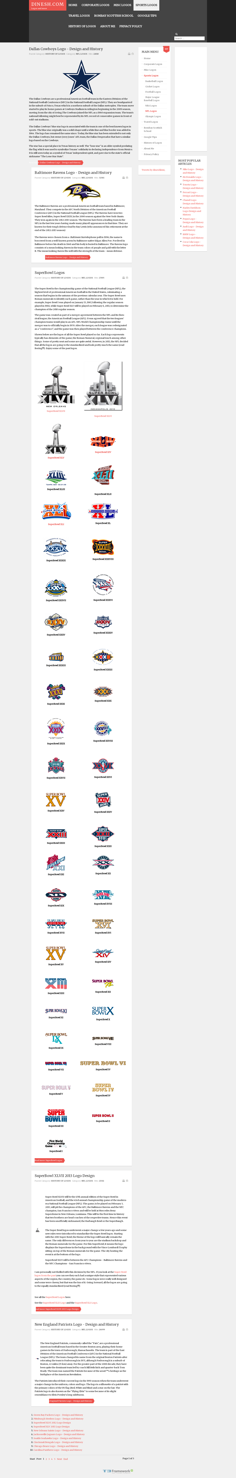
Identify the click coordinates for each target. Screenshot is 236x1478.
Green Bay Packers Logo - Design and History (58, 1415)
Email (132, 53)
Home (147, 58)
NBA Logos (151, 105)
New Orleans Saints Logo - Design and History (58, 1430)
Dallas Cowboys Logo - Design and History (66, 49)
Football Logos (153, 92)
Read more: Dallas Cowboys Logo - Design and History (54, 162)
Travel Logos (151, 122)
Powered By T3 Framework (118, 1471)
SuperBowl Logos (50, 272)
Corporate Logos (153, 64)
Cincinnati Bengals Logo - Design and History (58, 1442)
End (65, 1459)
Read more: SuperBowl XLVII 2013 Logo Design (57, 1309)
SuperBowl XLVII (56, 411)
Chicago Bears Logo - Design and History (56, 1446)
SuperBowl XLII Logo (54, 1302)
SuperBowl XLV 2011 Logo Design (52, 1426)
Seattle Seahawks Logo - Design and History (57, 1438)
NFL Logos (81, 54)
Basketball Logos (154, 81)
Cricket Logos (152, 86)
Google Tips (150, 137)
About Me (149, 148)
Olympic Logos (153, 116)
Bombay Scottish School (153, 129)
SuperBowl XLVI (103, 416)
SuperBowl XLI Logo (86, 1302)
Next (59, 1459)
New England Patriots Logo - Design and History (77, 1324)
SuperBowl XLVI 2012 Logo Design (52, 1422)
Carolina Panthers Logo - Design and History (58, 1450)
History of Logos (55, 54)
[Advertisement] (190, 99)
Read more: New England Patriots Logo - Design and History (63, 1401)
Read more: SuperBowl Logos (48, 1160)
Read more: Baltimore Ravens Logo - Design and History (61, 257)
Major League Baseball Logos (151, 99)
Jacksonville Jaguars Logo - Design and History (59, 1434)
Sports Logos (151, 75)
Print (129, 53)
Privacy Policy (151, 154)
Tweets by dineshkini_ (153, 170)
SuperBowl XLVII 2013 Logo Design (65, 1175)
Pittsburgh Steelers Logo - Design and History (58, 1418)
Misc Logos (150, 70)
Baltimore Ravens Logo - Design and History (73, 172)
